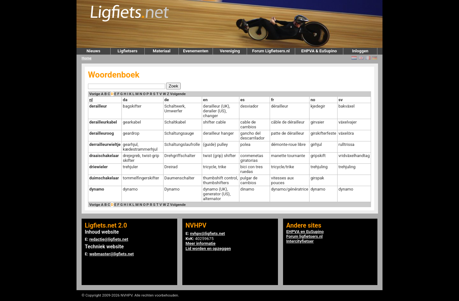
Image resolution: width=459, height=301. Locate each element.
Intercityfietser (300, 241)
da (125, 99)
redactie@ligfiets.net (108, 239)
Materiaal (161, 51)
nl (91, 99)
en (205, 99)
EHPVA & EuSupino (319, 51)
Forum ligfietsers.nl (304, 236)
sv (341, 99)
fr (272, 99)
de (166, 99)
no (312, 99)
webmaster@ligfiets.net (111, 254)
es (242, 99)
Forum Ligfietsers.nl (271, 51)
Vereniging (230, 51)
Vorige (94, 94)
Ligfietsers (127, 51)
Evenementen (195, 51)
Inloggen (360, 51)
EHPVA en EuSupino (305, 231)
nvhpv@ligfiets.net (207, 233)
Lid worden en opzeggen (208, 248)
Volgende (178, 94)
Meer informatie (200, 243)
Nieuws (93, 51)
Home (86, 58)
